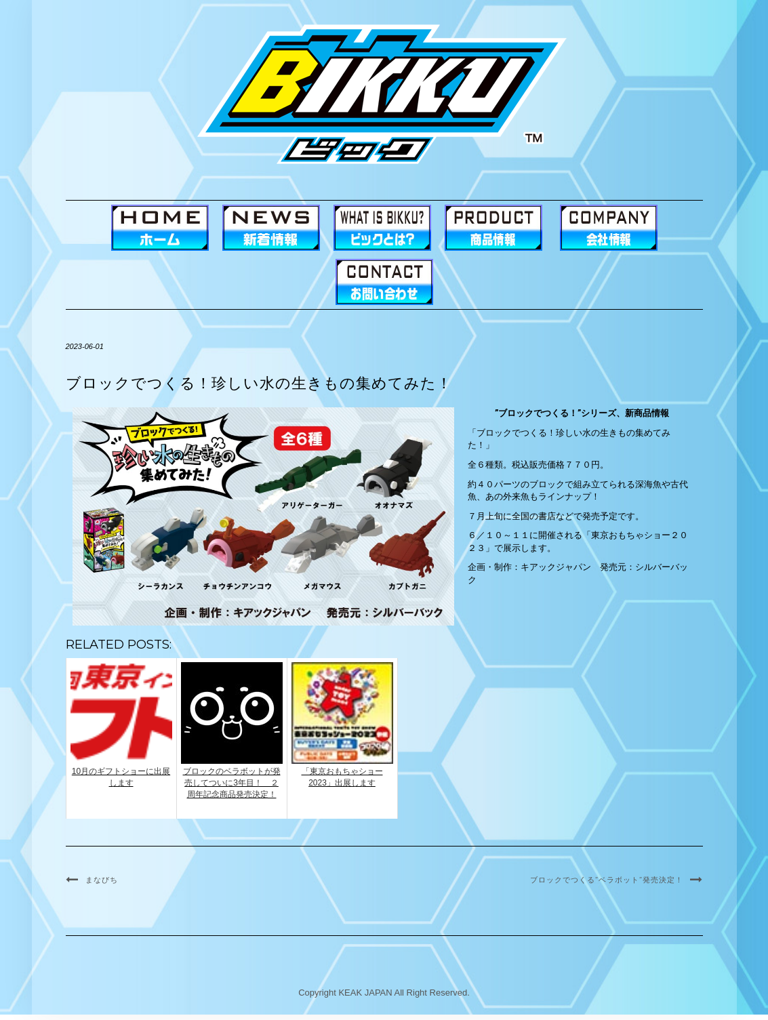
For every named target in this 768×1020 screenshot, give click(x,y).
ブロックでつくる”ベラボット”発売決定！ (606, 879)
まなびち (101, 879)
